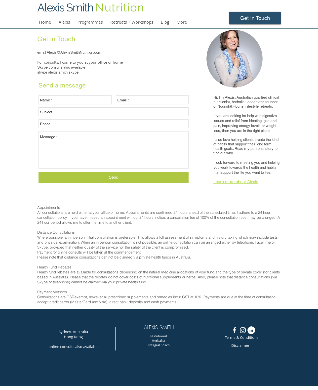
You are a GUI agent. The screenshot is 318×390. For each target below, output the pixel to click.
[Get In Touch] (255, 18)
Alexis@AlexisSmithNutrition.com (74, 52)
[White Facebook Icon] (234, 330)
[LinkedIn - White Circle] (251, 330)
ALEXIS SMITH (159, 327)
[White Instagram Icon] (243, 330)
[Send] (114, 177)
